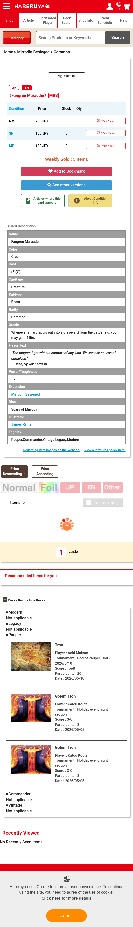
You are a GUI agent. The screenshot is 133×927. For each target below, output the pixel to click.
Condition (16, 109)
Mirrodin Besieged (25, 394)
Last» (73, 551)
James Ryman (22, 424)
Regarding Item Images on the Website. (51, 450)
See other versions (66, 185)
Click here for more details (66, 898)
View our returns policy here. (105, 450)
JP (14, 88)
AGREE (66, 916)
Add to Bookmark (66, 171)
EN (27, 88)
